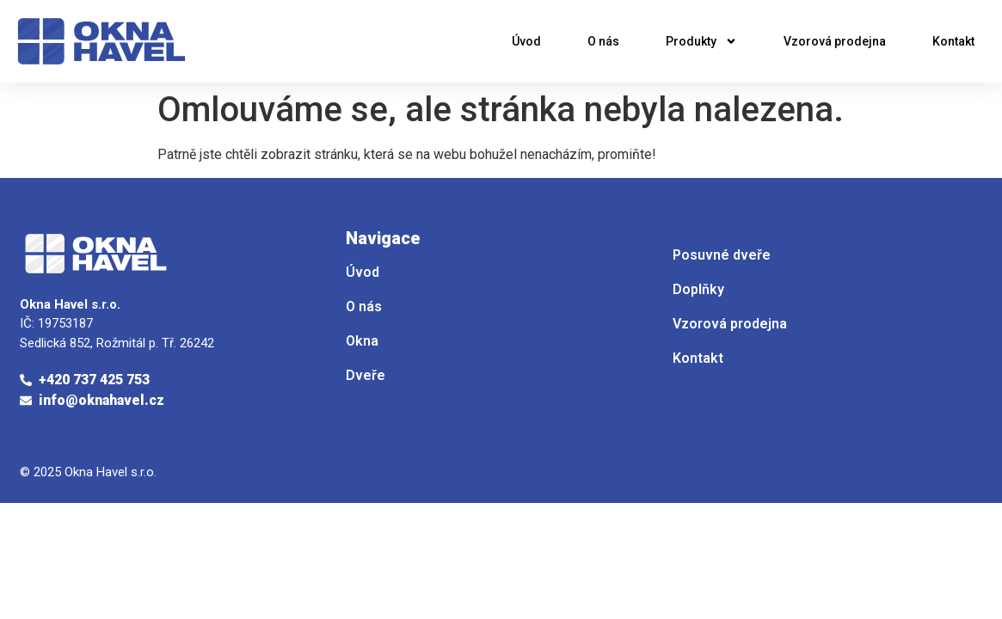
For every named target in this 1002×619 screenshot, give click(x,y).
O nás (603, 41)
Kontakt (953, 41)
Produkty (701, 41)
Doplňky (698, 289)
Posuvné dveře (722, 255)
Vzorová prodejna (835, 41)
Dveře (365, 375)
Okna (362, 341)
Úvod (526, 41)
